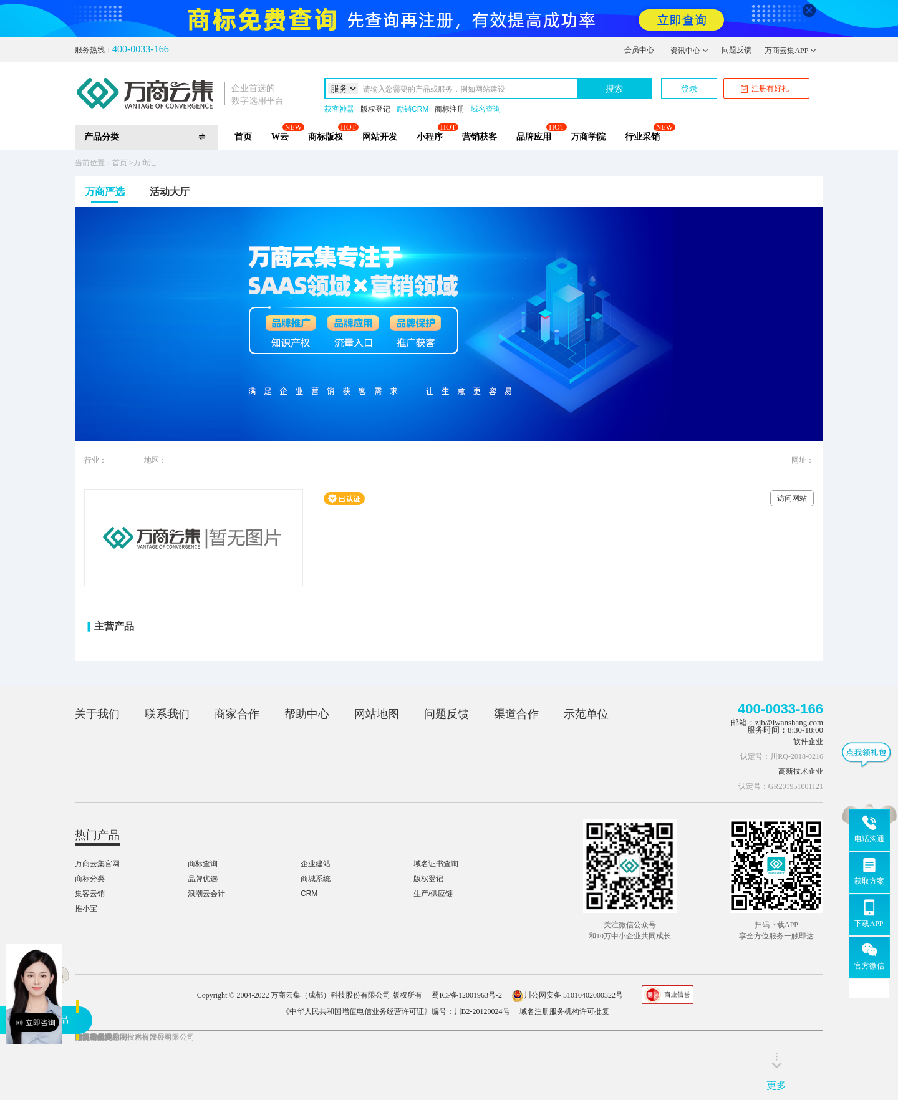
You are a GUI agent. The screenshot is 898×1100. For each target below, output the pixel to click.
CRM (309, 893)
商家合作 (237, 714)
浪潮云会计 (206, 893)
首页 (243, 137)
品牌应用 (533, 137)
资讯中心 (689, 50)
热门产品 (97, 835)
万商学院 (588, 137)
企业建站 (316, 863)
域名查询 (486, 109)
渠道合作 (516, 714)
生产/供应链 (433, 893)
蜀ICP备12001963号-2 (467, 995)
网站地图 (376, 714)
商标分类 (90, 878)
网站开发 (379, 137)
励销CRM (412, 109)
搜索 (614, 89)
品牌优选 (203, 878)
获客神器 (339, 109)
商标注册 (450, 109)
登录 (689, 89)
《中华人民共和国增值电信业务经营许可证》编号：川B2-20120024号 (396, 1011)
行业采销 (642, 137)
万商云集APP (790, 50)
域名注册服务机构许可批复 (564, 1011)
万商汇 (144, 162)
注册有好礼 (765, 88)
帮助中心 (306, 714)
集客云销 (90, 893)
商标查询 (203, 863)
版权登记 (375, 109)
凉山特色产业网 (101, 1037)
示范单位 (586, 714)
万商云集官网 (97, 863)
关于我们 (97, 714)
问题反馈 (736, 50)
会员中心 (639, 50)
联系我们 (167, 714)
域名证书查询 (435, 863)
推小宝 (86, 908)
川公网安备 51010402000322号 (567, 995)
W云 (280, 137)
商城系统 (316, 878)
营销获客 (479, 137)
